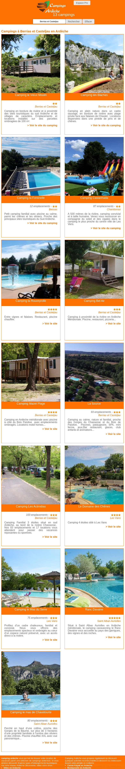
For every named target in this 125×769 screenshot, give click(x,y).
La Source (94, 403)
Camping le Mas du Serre (31, 609)
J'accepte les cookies (92, 766)
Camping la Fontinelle (31, 197)
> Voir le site (49, 323)
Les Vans (115, 518)
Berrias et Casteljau (46, 106)
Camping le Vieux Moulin (31, 95)
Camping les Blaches (94, 95)
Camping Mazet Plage (31, 403)
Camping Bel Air (94, 300)
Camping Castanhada (94, 197)
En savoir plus (114, 766)
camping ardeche (9, 758)
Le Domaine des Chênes (94, 506)
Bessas (53, 209)
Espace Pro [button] (82, 3)
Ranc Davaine (94, 609)
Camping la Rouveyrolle (30, 300)
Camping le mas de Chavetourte (30, 712)
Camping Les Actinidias (31, 506)
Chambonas (114, 209)
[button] (73, 21)
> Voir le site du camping (42, 125)
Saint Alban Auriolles (109, 621)
